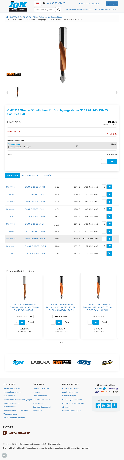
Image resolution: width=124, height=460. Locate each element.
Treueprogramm (10, 412)
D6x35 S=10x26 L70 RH (35, 201)
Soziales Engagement (42, 406)
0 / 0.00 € (111, 4)
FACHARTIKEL (71, 9)
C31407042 (11, 223)
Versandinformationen (12, 391)
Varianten (12, 174)
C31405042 (11, 193)
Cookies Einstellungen (71, 409)
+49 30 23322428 (56, 3)
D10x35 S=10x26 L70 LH (35, 252)
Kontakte (36, 391)
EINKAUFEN (105, 9)
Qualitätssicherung (69, 391)
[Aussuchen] (58, 9)
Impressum (37, 409)
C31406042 (11, 208)
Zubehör (46, 174)
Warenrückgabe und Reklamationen (12, 403)
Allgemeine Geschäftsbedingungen (18, 398)
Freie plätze (37, 402)
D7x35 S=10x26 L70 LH (34, 223)
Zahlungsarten (9, 395)
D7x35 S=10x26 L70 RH (35, 215)
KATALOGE (96, 9)
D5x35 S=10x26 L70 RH (35, 186)
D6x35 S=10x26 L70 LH (34, 208)
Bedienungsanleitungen (71, 398)
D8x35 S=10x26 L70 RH (35, 230)
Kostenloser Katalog (70, 387)
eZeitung (65, 406)
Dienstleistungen (69, 395)
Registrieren (84, 4)
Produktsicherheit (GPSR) (72, 402)
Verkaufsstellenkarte (41, 398)
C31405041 (11, 186)
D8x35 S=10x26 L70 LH (35, 238)
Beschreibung (29, 174)
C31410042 (11, 252)
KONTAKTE (115, 9)
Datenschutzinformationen (14, 416)
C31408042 (11, 238)
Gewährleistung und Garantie (15, 409)
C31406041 (11, 201)
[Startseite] (7, 17)
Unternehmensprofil (41, 387)
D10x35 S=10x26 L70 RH (35, 245)
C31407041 (11, 215)
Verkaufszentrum (40, 395)
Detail (31, 321)
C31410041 (11, 245)
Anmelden (95, 4)
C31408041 (11, 230)
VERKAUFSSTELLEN (84, 9)
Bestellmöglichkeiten (12, 387)
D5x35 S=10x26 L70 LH (34, 193)
